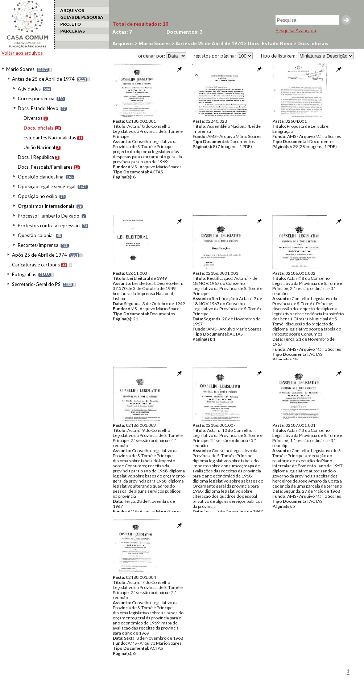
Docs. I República (36, 157)
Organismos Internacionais (46, 206)
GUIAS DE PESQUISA (81, 17)
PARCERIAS (72, 31)
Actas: (122, 32)
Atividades (29, 89)
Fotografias (24, 274)
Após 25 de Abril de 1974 (39, 255)
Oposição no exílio (37, 196)
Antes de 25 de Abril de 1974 (43, 79)
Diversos (33, 118)
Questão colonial (36, 235)
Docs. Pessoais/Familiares (45, 167)
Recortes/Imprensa (38, 245)
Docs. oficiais (39, 128)
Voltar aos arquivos (22, 53)
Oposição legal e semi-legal (46, 186)
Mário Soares (20, 69)
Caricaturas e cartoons (36, 265)
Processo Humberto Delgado (48, 216)
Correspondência (36, 98)
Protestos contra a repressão (49, 225)
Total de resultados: (140, 24)
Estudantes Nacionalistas (50, 137)
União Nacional (39, 147)
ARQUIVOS (72, 10)
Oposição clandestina (40, 177)
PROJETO (70, 24)
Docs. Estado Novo (38, 108)
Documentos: (184, 32)
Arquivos (123, 43)
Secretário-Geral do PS (36, 284)
